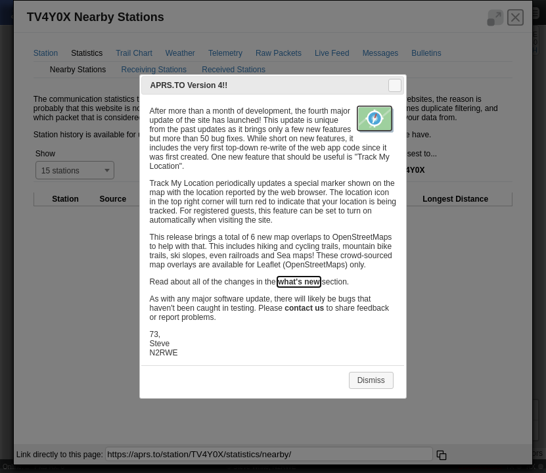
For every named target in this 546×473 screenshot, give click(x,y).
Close (394, 85)
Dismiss (371, 380)
